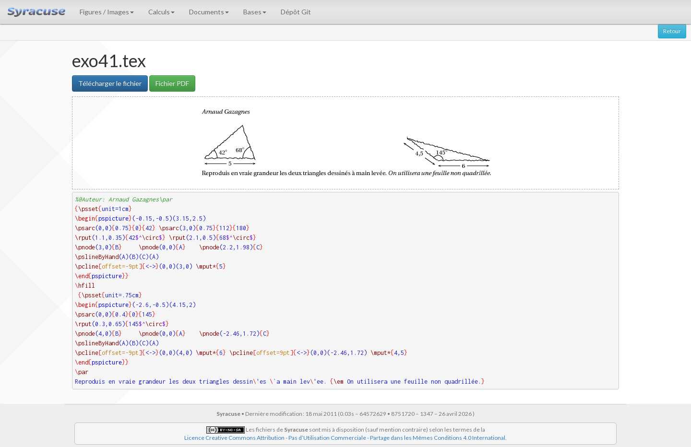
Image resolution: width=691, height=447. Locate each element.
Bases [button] (254, 12)
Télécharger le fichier (110, 83)
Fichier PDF (172, 83)
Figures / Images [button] (107, 12)
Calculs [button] (161, 12)
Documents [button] (209, 12)
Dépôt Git (296, 12)
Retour (672, 31)
